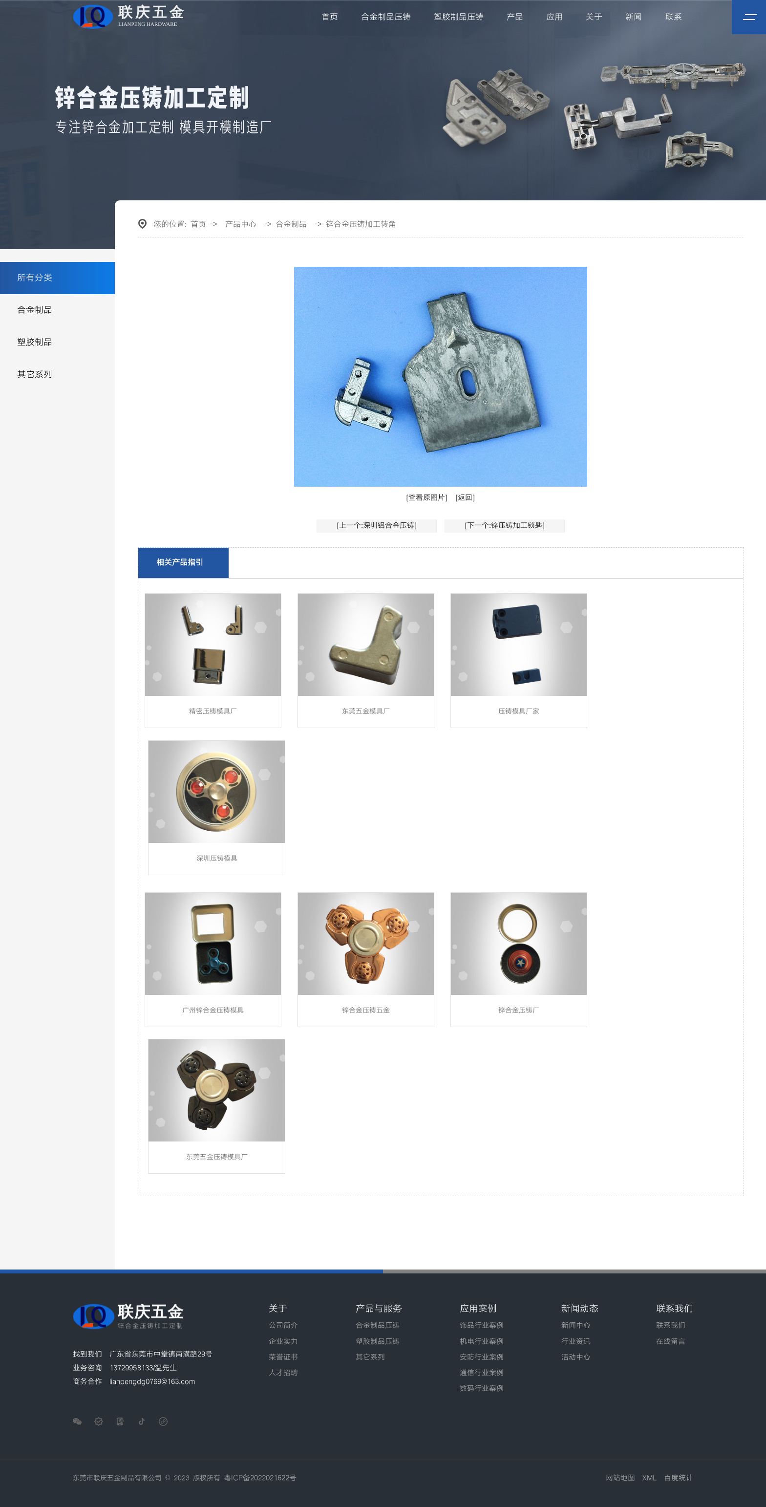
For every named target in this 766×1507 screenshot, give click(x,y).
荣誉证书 (283, 1357)
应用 (554, 17)
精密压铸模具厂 (213, 711)
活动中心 (576, 1357)
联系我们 (670, 1325)
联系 (673, 17)
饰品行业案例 (482, 1325)
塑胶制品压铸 (459, 17)
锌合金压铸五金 (366, 1010)
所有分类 (34, 278)
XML (649, 1478)
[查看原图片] (426, 498)
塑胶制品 (34, 342)
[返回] (465, 498)
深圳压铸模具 (216, 858)
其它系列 (34, 374)
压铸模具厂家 (518, 711)
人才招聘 (283, 1373)
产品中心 (240, 224)
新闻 (633, 17)
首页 (329, 17)
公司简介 (283, 1325)
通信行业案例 (482, 1373)
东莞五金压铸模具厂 (217, 1157)
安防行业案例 (482, 1357)
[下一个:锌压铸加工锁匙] (505, 525)
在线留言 (670, 1341)
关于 (594, 17)
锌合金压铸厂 (518, 1010)
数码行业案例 (482, 1388)
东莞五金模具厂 (366, 711)
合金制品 (34, 310)
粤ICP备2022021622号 (260, 1478)
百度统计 (678, 1478)
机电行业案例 (482, 1341)
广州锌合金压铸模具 (213, 1010)
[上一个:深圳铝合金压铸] (377, 525)
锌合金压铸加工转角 (361, 224)
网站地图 (620, 1478)
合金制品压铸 (386, 17)
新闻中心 (576, 1325)
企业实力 (283, 1341)
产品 (515, 17)
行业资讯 (576, 1341)
